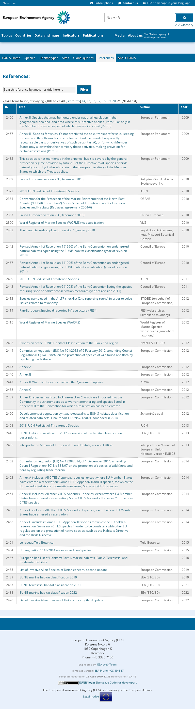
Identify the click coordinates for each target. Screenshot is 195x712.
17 (99, 101)
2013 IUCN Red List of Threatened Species (49, 425)
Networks (9, 3)
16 (93, 101)
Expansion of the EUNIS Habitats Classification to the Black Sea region (69, 343)
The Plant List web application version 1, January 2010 (57, 230)
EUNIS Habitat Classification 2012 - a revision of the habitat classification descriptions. (71, 435)
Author (145, 107)
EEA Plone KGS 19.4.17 (109, 670)
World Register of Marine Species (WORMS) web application (62, 222)
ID (6, 107)
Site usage (102, 682)
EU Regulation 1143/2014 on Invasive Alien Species (55, 550)
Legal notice (91, 696)
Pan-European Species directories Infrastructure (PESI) (58, 310)
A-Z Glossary (184, 25)
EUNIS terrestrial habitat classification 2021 (50, 585)
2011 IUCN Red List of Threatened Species (49, 279)
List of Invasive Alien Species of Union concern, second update (63, 570)
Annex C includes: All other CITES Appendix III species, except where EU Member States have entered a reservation (76, 512)
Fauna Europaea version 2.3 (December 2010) (52, 179)
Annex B (25, 374)
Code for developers (123, 682)
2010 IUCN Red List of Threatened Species (49, 191)
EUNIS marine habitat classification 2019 (48, 577)
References (106, 58)
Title (22, 107)
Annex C (25, 389)
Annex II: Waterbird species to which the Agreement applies (61, 382)
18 (104, 101)
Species (29, 58)
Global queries (83, 58)
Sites (65, 58)
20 (114, 101)
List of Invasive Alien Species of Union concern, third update (61, 600)
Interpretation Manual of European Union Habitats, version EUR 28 (66, 445)
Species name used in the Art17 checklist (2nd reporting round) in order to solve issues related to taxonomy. (76, 300)
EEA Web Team (107, 664)
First (70, 101)
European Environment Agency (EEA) (98, 640)
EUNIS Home (11, 58)
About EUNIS (127, 58)
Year (184, 107)
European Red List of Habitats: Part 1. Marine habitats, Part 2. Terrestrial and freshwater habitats (73, 560)
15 (88, 101)
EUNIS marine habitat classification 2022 (48, 592)
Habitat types (48, 58)
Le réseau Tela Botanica (37, 542)
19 (109, 101)
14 (83, 101)
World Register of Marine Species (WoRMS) (50, 322)
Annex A (25, 367)
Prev (77, 101)
